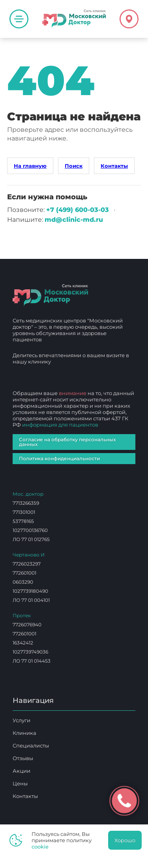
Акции (21, 771)
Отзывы (23, 758)
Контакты (114, 166)
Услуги (21, 720)
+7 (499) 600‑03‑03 (77, 210)
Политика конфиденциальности (59, 458)
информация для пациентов (60, 424)
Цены (20, 783)
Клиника (24, 733)
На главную (30, 166)
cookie (40, 846)
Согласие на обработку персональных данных (67, 441)
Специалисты (31, 745)
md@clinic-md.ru (74, 219)
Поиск (73, 166)
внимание (72, 393)
